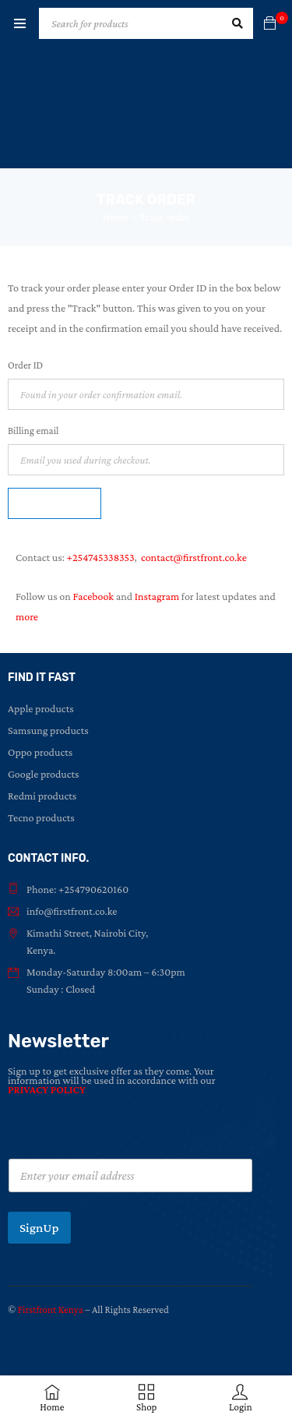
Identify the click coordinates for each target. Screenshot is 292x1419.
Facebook (93, 596)
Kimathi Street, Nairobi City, (87, 933)
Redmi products (42, 795)
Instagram (157, 596)
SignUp (39, 1227)
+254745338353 (101, 557)
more (27, 616)
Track (54, 503)
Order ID (25, 365)
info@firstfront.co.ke (71, 911)
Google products (43, 774)
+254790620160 (93, 889)
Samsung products (48, 730)
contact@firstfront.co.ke (194, 557)
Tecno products (41, 817)
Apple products (41, 708)
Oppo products (40, 752)
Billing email (33, 430)
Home (116, 216)
